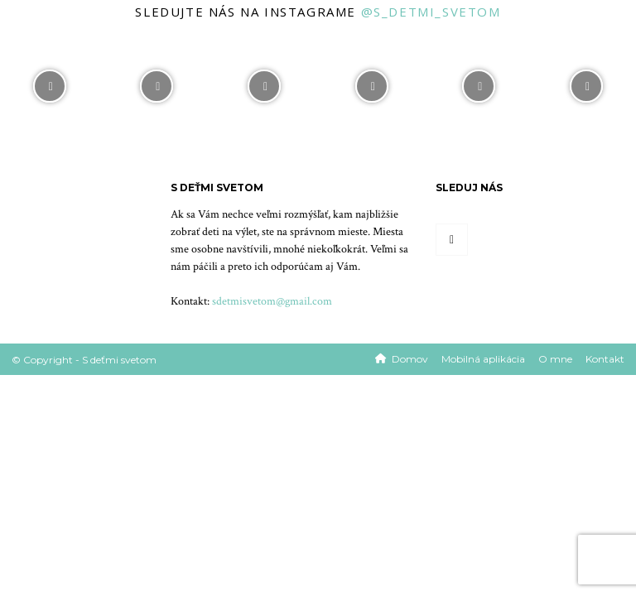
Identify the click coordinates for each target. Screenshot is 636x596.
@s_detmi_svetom (431, 11)
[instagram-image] (49, 82)
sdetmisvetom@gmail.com (272, 301)
